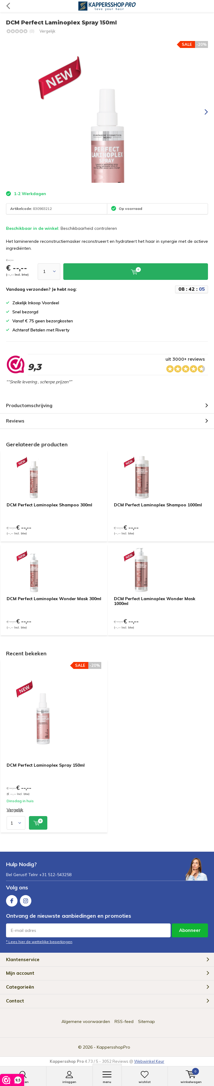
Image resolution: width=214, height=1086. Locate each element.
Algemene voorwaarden (85, 1021)
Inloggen (69, 1077)
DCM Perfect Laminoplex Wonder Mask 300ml (54, 598)
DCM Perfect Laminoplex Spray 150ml (46, 765)
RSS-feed (124, 1021)
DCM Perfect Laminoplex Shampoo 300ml (49, 505)
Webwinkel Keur (149, 1061)
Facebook (11, 899)
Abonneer (190, 930)
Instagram (25, 899)
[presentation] (202, 112)
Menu (107, 1077)
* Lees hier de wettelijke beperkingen (39, 941)
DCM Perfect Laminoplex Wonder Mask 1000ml (154, 601)
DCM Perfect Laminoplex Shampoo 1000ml (158, 505)
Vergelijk (47, 31)
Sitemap (146, 1021)
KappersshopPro (113, 1047)
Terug (8, 6)
